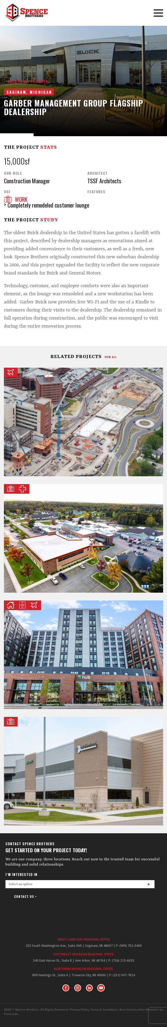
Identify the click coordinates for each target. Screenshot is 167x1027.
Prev (77, 125)
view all (111, 356)
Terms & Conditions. (104, 1010)
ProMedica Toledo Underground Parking (83, 422)
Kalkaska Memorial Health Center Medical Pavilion (83, 538)
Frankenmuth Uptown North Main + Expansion (83, 771)
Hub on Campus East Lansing (83, 654)
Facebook (66, 988)
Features (96, 191)
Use (7, 191)
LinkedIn (89, 988)
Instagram (78, 988)
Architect (97, 173)
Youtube (101, 988)
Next (90, 125)
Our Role (13, 173)
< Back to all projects (26, 81)
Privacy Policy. (79, 1010)
